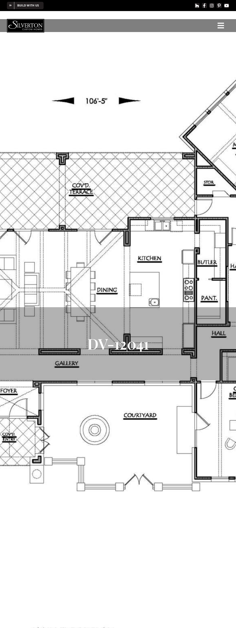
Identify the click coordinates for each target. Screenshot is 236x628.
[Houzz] (197, 5)
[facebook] (204, 5)
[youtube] (226, 5)
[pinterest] (219, 5)
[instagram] (211, 5)
